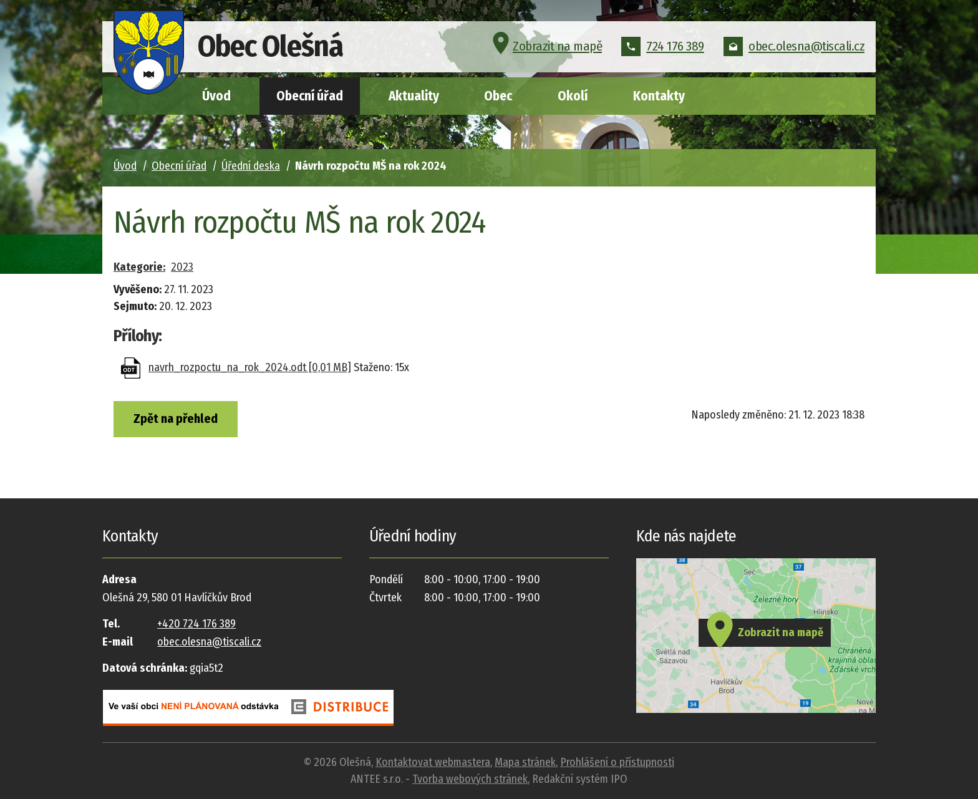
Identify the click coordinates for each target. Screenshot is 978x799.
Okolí (573, 96)
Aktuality (414, 96)
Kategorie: (139, 267)
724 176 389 (662, 46)
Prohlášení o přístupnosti (617, 762)
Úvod (216, 96)
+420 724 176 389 (196, 624)
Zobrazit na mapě (545, 46)
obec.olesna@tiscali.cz (794, 46)
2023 (182, 267)
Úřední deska (250, 166)
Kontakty (659, 96)
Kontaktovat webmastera (432, 762)
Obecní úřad (309, 96)
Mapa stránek (525, 762)
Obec (498, 96)
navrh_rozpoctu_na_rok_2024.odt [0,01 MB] (249, 367)
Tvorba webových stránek (470, 779)
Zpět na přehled (175, 418)
